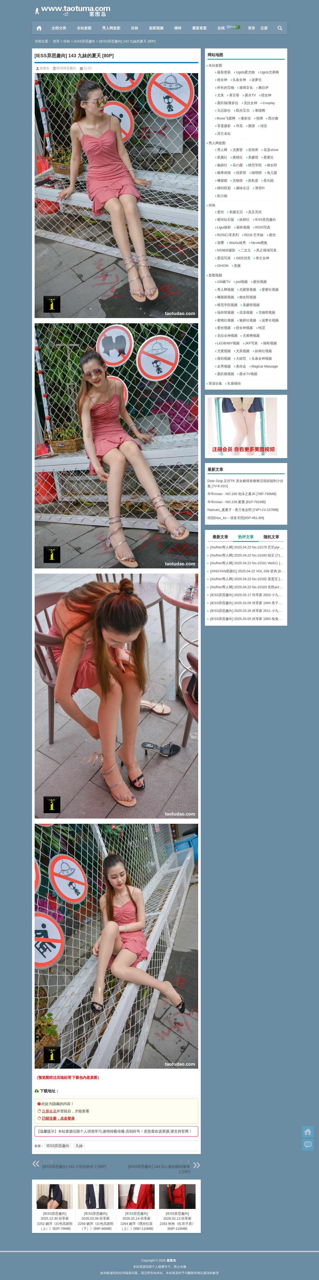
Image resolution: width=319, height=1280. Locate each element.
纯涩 (261, 328)
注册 (264, 28)
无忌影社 (224, 110)
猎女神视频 (244, 328)
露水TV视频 (248, 374)
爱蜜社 (269, 157)
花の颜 (238, 165)
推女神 (222, 80)
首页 (39, 28)
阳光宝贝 (242, 110)
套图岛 (44, 68)
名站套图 (84, 28)
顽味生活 (242, 188)
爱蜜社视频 (270, 290)
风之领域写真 (266, 250)
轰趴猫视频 (225, 374)
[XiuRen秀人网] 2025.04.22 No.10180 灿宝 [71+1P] (247, 555)
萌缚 (259, 118)
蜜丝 (272, 235)
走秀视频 (224, 366)
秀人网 (222, 150)
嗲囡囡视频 (225, 297)
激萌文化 (246, 88)
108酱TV (223, 282)
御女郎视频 (247, 297)
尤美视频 (242, 351)
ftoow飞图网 (226, 118)
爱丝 (220, 212)
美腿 (237, 266)
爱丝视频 (224, 328)
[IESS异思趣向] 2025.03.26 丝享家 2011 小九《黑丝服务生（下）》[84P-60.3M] (247, 611)
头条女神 (239, 80)
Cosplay (268, 103)
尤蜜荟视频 (247, 290)
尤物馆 (238, 180)
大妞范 (241, 358)
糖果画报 (224, 173)
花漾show (271, 150)
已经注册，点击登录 (58, 1118)
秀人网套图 (111, 28)
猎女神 (266, 95)
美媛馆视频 (251, 305)
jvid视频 (242, 282)
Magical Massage (265, 366)
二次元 (246, 250)
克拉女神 (250, 103)
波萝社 (257, 80)
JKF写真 (251, 343)
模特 (178, 28)
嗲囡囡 (222, 180)
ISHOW (223, 266)
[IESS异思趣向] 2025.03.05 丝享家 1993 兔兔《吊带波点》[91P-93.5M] (247, 619)
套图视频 (156, 28)
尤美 (220, 95)
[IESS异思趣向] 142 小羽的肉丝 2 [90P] (74, 1166)
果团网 (260, 110)
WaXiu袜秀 (237, 243)
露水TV (250, 95)
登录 (251, 28)
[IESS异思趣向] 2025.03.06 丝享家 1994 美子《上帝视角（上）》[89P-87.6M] (247, 603)
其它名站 (224, 134)
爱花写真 (224, 258)
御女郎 (272, 165)
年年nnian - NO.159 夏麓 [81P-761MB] (237, 502)
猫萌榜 (257, 173)
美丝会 (241, 366)
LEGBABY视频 (228, 343)
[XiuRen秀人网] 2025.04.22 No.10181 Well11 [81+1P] (247, 563)
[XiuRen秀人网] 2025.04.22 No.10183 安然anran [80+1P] (247, 587)
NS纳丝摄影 (226, 250)
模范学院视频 (227, 305)
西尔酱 (273, 118)
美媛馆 (253, 157)
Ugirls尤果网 (269, 72)
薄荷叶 (260, 188)
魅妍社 (222, 165)
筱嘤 (220, 243)
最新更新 (199, 28)
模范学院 (255, 165)
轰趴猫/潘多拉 (228, 103)
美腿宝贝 (236, 212)
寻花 (239, 126)
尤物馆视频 (266, 312)
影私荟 (253, 180)
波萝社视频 (270, 320)
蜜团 (251, 126)
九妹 (79, 1146)
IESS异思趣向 (84, 41)
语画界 (253, 150)
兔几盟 (272, 173)
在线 (228, 27)
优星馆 (241, 173)
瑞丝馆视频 (225, 312)
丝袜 (134, 28)
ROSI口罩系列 (228, 235)
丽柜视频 (243, 227)
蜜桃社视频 (225, 320)
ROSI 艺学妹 (254, 235)
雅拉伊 (263, 88)
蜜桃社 (238, 157)
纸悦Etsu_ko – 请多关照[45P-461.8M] (236, 518)
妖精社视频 (263, 351)
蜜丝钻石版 (225, 219)
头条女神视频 (262, 358)
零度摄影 (224, 126)
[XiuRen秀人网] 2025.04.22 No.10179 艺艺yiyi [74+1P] (247, 547)
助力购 (222, 196)
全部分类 (59, 28)
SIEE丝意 (243, 258)
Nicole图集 (259, 243)
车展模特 (234, 383)
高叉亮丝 (255, 212)
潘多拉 (246, 118)
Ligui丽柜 (224, 227)
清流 (263, 126)
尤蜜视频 (224, 351)
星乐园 (269, 180)
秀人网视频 (225, 290)
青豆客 (234, 95)
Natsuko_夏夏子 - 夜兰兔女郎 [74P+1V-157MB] (243, 510)
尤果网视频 (251, 336)
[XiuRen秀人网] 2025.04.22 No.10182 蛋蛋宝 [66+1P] (247, 579)
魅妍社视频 (247, 320)
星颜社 (222, 157)
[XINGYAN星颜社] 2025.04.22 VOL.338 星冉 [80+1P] (247, 571)
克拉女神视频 (227, 336)
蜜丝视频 (260, 282)
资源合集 (215, 383)
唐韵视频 (224, 358)
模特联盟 (224, 188)
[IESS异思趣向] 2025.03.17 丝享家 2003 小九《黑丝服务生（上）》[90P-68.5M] (247, 595)
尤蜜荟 (238, 150)
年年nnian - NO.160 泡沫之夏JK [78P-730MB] (242, 494)
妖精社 (244, 219)
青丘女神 (262, 258)
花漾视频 (246, 312)
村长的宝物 (225, 88)
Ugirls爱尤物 (245, 72)
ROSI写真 (262, 227)
